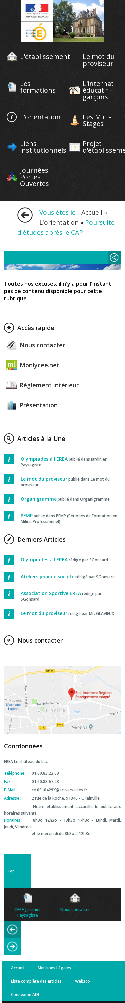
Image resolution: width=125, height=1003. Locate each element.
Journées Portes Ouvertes (34, 177)
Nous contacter (42, 345)
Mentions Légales (54, 968)
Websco (82, 981)
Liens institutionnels (43, 147)
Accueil (91, 212)
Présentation (39, 405)
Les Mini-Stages (97, 120)
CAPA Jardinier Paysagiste (27, 912)
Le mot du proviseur (99, 60)
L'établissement (45, 56)
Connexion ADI (25, 994)
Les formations (38, 87)
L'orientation (40, 117)
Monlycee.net (39, 365)
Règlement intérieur (49, 385)
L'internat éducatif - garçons (98, 90)
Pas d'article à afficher (38, 257)
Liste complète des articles (36, 981)
